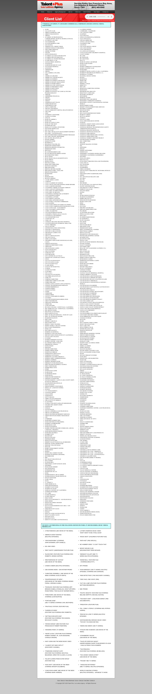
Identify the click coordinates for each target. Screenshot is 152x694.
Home (42, 12)
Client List (77, 12)
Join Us (70, 12)
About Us (49, 12)
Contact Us (105, 12)
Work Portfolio (87, 12)
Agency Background (60, 12)
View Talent (97, 12)
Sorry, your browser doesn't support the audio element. (99, 16)
